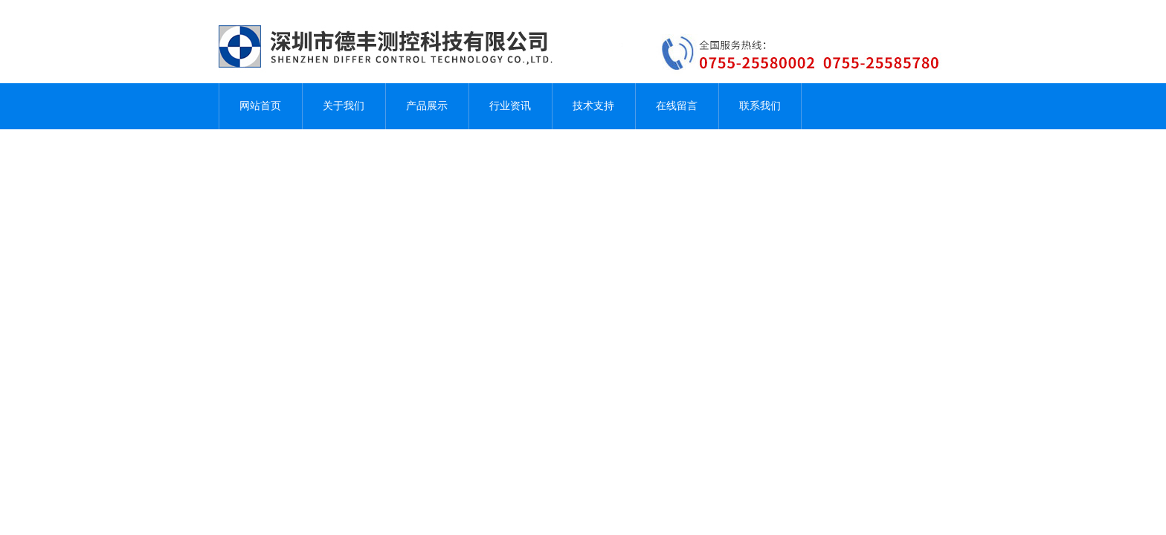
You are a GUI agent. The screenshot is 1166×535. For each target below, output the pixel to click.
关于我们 (343, 105)
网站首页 (260, 105)
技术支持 (593, 105)
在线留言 (677, 105)
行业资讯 (510, 105)
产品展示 (427, 105)
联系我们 (760, 105)
